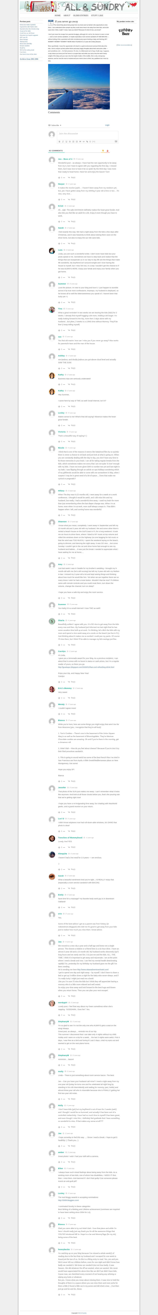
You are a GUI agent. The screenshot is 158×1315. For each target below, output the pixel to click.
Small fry (22, 48)
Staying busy (24, 41)
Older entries (80, 15)
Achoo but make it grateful (28, 24)
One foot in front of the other (28, 54)
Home (58, 15)
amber (61, 1152)
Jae (59, 1133)
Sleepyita (62, 854)
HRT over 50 (23, 37)
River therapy (24, 39)
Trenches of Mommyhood (70, 838)
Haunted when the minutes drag (29, 29)
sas (59, 337)
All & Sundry (83, 1313)
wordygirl (62, 1002)
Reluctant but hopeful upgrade (29, 35)
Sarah (61, 228)
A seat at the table (25, 31)
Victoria (62, 432)
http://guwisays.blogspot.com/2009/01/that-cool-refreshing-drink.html (86, 667)
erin (60, 914)
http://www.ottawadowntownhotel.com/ (93, 969)
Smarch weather (25, 45)
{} (90, 141)
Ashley (61, 356)
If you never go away (66, 21)
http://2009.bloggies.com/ (68, 1200)
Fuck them (23, 52)
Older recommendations (124, 45)
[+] (93, 141)
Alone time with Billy (26, 43)
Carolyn (62, 651)
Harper (61, 184)
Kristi (60, 206)
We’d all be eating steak (27, 50)
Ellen (60, 1168)
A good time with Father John (28, 27)
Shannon (62, 521)
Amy (60, 564)
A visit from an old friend (27, 33)
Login (107, 125)
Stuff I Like (97, 15)
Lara (60, 250)
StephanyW (63, 1021)
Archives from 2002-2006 (29, 59)
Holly (60, 1105)
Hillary (61, 491)
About (66, 15)
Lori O (61, 819)
